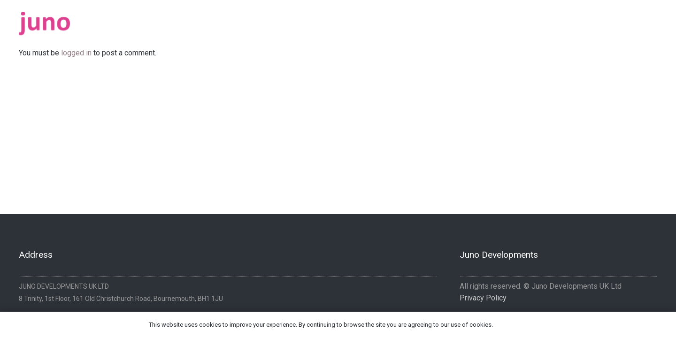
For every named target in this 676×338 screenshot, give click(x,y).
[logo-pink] (44, 23)
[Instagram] (653, 20)
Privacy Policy (483, 297)
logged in (76, 52)
